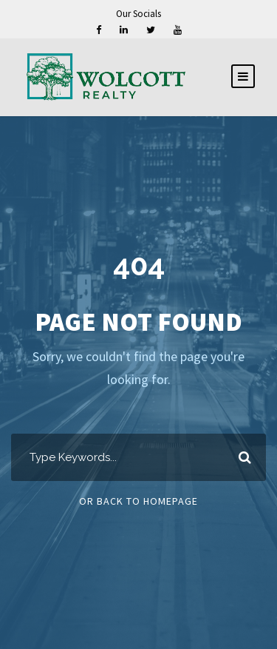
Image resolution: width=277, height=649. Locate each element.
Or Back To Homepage (138, 501)
